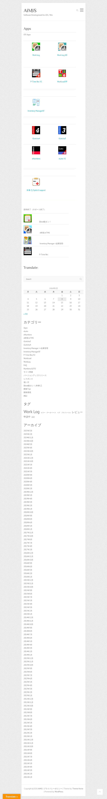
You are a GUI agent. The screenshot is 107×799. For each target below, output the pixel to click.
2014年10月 (28, 624)
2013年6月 (28, 678)
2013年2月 (28, 692)
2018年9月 (28, 515)
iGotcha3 (62, 138)
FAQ (25, 365)
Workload (27, 358)
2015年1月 (28, 614)
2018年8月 (28, 519)
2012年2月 (28, 733)
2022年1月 (28, 454)
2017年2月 (28, 549)
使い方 (26, 382)
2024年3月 (28, 444)
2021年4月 (28, 468)
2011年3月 (28, 770)
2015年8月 (28, 594)
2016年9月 (28, 563)
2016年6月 (28, 566)
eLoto (26, 331)
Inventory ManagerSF (36, 111)
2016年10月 (28, 560)
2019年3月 (28, 502)
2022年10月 (28, 451)
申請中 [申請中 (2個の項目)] (27, 416)
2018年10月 (28, 512)
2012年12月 (28, 699)
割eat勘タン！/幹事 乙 (33, 385)
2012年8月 (28, 712)
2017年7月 (28, 543)
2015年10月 (28, 587)
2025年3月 (28, 431)
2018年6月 (28, 522)
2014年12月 (28, 617)
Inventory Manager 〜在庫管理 (36, 348)
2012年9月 (28, 709)
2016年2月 (28, 573)
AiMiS (30, 10)
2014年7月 (28, 634)
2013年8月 (28, 672)
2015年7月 (28, 597)
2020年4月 (28, 481)
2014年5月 (28, 641)
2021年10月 (28, 461)
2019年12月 (28, 492)
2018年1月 (28, 529)
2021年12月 (28, 458)
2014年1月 (28, 655)
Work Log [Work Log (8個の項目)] (32, 411)
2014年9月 (28, 628)
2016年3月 (28, 570)
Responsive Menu (81, 10)
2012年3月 (28, 729)
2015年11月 (28, 583)
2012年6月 (28, 719)
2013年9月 (28, 668)
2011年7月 (28, 756)
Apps (26, 328)
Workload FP (62, 81)
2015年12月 (28, 580)
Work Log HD (62, 55)
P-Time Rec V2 (36, 81)
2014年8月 (28, 631)
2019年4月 (28, 498)
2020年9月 (28, 475)
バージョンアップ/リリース (35, 375)
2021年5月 (28, 464)
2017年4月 (28, 546)
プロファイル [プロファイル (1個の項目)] (66, 413)
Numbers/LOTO (30, 368)
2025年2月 (28, 434)
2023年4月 (28, 448)
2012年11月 (28, 702)
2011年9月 (28, 750)
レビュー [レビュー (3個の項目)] (77, 412)
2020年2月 (28, 488)
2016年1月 (28, 577)
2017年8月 (28, 539)
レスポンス (28, 379)
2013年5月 (28, 682)
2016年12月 (28, 553)
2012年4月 (28, 726)
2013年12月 (28, 658)
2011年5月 (28, 763)
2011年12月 (28, 740)
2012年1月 (28, 736)
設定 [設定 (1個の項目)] (33, 417)
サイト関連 (28, 372)
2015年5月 (28, 600)
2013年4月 (28, 685)
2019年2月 (28, 505)
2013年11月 (28, 661)
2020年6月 (28, 478)
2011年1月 (28, 777)
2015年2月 (28, 611)
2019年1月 (28, 509)
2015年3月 (28, 607)
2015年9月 (28, 590)
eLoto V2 (62, 158)
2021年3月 (28, 471)
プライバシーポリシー (53, 788)
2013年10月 (28, 665)
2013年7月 (28, 675)
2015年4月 (28, 604)
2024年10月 (28, 441)
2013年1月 (28, 695)
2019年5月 (28, 495)
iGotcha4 (36, 138)
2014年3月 (28, 648)
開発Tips (27, 389)
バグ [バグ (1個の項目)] (58, 413)
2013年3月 (28, 689)
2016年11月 (28, 556)
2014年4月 (28, 645)
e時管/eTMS (29, 338)
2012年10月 (28, 706)
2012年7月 (28, 716)
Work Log (36, 55)
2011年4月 (28, 767)
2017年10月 (28, 536)
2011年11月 (28, 743)
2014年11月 (28, 621)
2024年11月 (28, 437)
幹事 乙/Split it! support (36, 190)
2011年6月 (28, 760)
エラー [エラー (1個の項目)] (43, 413)
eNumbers (36, 158)
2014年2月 (28, 651)
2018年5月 (28, 526)
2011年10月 (28, 746)
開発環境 (27, 392)
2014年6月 (28, 638)
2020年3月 (28, 485)
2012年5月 (28, 723)
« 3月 (26, 314)
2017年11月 (28, 532)
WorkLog (27, 362)
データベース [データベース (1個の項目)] (51, 413)
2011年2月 (28, 773)
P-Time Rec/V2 (29, 355)
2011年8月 (28, 753)
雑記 (25, 396)
